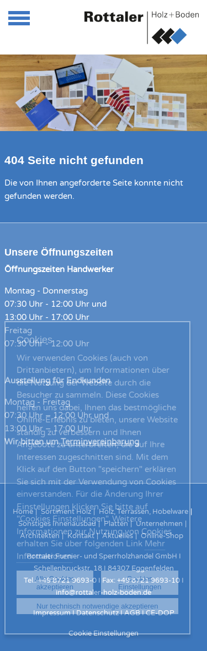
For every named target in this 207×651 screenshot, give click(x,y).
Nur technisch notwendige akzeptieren (97, 606)
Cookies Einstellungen (139, 582)
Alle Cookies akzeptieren (55, 582)
